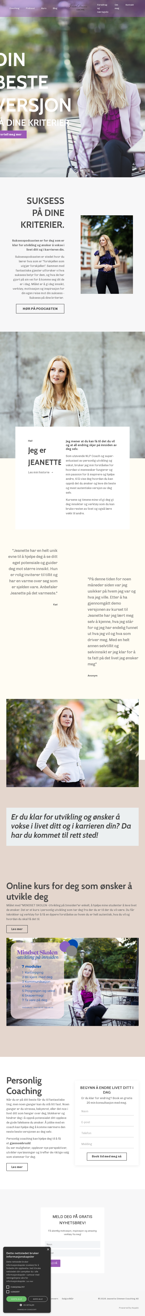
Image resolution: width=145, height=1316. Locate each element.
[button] (27, 1305)
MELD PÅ (52, 1263)
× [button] (48, 1249)
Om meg (117, 6)
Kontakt (130, 4)
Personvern (52, 1298)
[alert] (27, 1280)
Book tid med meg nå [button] (107, 1156)
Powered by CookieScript (26, 1310)
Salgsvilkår (68, 1298)
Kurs (43, 8)
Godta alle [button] (16, 1299)
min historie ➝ (43, 472)
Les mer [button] (17, 929)
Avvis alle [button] (38, 1299)
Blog (55, 8)
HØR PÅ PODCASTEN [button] (40, 309)
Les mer (29, 1281)
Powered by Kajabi (129, 1308)
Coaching (14, 8)
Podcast (30, 8)
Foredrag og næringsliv (102, 8)
